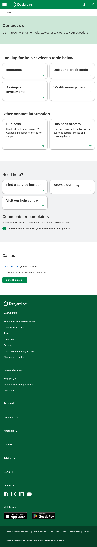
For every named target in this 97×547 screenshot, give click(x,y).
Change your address (15, 357)
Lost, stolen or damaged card (19, 351)
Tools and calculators (15, 327)
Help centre (10, 378)
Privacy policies (40, 532)
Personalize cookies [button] (58, 532)
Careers (8, 444)
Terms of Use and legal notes (17, 532)
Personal (9, 403)
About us (9, 431)
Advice (7, 458)
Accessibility (74, 532)
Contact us (9, 390)
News (7, 472)
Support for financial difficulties (20, 321)
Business (9, 417)
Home (8, 12)
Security (8, 345)
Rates (7, 333)
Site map (87, 532)
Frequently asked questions (18, 384)
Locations (9, 339)
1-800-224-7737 (10, 266)
